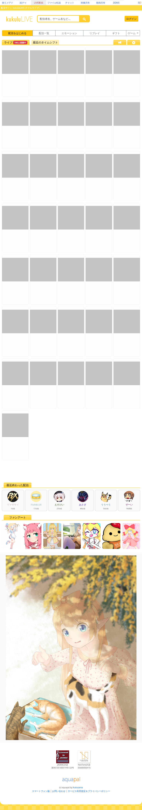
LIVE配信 (38, 2)
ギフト (116, 33)
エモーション (69, 33)
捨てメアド (7, 2)
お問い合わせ (58, 791)
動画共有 (100, 2)
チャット (69, 2)
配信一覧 (44, 33)
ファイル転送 (54, 2)
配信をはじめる (17, 33)
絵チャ (23, 2)
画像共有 (85, 2)
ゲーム (132, 33)
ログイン (131, 18)
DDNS (116, 2)
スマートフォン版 (41, 791)
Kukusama (78, 787)
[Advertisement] (71, 471)
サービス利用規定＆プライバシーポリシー (89, 791)
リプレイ (94, 33)
